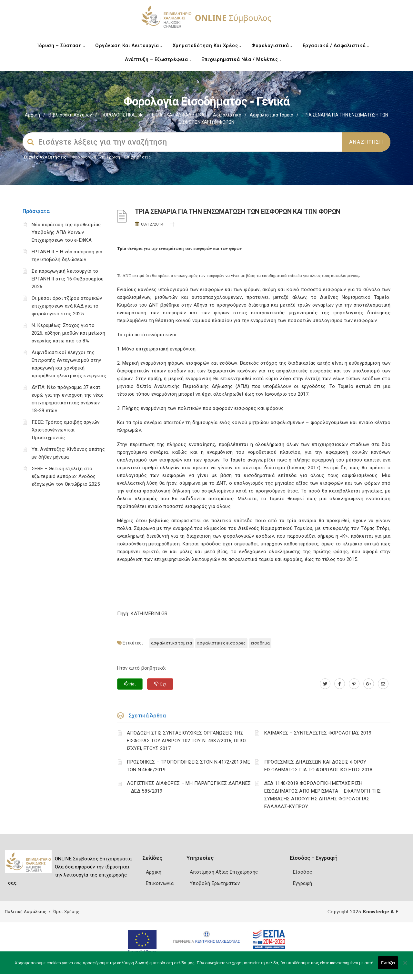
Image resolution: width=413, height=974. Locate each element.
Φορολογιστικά (271, 45)
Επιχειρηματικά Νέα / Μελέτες (241, 59)
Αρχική (32, 114)
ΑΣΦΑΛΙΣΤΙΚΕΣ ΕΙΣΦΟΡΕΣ (221, 643)
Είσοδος (302, 872)
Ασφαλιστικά (227, 114)
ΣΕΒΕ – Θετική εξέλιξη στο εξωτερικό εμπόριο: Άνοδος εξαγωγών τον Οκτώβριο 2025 (66, 476)
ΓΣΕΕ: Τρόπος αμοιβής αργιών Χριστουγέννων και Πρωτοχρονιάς (65, 430)
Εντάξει (388, 962)
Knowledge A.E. (381, 912)
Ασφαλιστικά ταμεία (271, 114)
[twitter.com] (325, 684)
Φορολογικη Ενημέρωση (96, 157)
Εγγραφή (302, 883)
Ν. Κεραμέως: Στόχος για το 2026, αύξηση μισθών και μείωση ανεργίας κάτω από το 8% (68, 333)
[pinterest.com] (354, 684)
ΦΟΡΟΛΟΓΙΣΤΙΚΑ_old (122, 114)
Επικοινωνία (160, 883)
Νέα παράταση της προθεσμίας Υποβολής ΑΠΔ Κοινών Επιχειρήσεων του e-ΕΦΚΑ (66, 232)
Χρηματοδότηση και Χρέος (207, 45)
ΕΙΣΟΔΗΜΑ (260, 643)
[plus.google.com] (368, 684)
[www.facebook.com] (339, 684)
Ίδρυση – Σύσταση (61, 45)
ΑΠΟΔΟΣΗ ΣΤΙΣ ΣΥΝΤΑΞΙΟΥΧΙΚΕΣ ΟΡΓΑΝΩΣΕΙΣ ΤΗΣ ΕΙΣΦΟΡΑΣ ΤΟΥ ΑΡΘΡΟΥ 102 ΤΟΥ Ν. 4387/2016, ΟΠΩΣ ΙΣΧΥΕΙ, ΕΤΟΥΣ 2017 (187, 740)
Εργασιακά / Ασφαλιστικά (336, 45)
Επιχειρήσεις (137, 157)
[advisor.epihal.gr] (383, 684)
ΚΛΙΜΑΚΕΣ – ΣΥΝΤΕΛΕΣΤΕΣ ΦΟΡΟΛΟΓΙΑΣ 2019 (317, 733)
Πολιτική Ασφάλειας (25, 911)
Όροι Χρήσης (66, 911)
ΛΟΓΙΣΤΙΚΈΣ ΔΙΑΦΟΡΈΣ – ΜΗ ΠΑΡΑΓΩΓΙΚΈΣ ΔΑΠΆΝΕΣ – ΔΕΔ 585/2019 (189, 787)
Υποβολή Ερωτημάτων (215, 883)
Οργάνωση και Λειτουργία (128, 45)
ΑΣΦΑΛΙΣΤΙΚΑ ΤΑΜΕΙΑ (171, 643)
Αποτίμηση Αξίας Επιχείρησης (224, 872)
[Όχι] (405, 965)
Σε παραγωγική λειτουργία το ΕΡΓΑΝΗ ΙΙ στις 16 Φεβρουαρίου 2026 (68, 278)
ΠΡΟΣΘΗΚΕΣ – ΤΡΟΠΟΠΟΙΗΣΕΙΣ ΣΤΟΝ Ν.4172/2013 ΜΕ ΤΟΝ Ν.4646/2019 (188, 766)
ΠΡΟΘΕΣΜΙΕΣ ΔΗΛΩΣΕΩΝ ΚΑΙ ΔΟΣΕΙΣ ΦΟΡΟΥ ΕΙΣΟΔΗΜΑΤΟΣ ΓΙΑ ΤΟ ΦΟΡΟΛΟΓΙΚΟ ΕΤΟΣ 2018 (318, 766)
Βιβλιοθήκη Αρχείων (70, 114)
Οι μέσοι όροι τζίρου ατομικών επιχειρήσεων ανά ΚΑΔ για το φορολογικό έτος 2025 (67, 306)
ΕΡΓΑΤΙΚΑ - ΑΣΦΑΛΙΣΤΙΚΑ (178, 114)
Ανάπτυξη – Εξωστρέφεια (158, 59)
